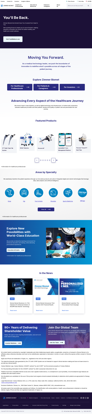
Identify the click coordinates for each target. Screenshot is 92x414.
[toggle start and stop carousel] (56, 160)
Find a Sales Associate (45, 397)
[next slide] (53, 160)
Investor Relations (13, 343)
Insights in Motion (25, 1)
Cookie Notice (25, 405)
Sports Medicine (68, 201)
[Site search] (88, 5)
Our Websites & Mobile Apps (72, 397)
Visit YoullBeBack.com (13, 39)
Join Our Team (56, 342)
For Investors (71, 87)
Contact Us (9, 1)
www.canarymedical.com (9, 382)
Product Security (55, 405)
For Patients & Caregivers (46, 87)
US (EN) (88, 1)
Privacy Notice (15, 405)
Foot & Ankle (38, 201)
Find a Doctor (70, 1)
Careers (3, 1)
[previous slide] (37, 160)
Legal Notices (5, 405)
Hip (24, 201)
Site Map (64, 405)
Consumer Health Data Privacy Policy (40, 405)
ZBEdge (82, 201)
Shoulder (53, 201)
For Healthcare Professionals (20, 87)
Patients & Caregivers (33, 397)
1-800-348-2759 (87, 411)
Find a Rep (80, 1)
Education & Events (16, 250)
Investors (17, 1)
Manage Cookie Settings (75, 405)
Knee (9, 201)
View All (45, 209)
